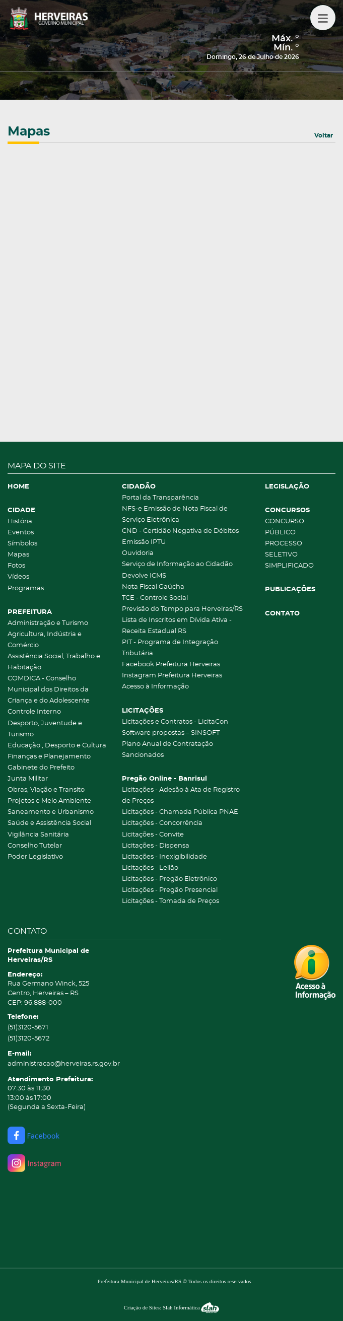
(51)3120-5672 (28, 1038)
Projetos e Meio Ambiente (49, 801)
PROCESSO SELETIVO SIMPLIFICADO (289, 554)
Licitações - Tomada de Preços (170, 901)
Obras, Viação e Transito (46, 790)
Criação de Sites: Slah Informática (172, 1307)
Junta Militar (28, 779)
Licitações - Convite (153, 834)
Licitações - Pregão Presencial (170, 890)
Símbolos (22, 543)
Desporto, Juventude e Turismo (45, 729)
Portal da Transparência (160, 498)
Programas (26, 588)
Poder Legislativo (35, 857)
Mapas (18, 554)
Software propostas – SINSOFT (171, 733)
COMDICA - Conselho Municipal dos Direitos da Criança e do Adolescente (49, 689)
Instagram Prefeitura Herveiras (172, 675)
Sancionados (143, 755)
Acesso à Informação (155, 686)
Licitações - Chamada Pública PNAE (180, 812)
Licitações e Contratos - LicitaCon (175, 722)
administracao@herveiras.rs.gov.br (64, 1064)
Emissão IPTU (144, 542)
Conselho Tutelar (35, 846)
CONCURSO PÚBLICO (284, 527)
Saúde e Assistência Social (49, 823)
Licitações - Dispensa (155, 846)
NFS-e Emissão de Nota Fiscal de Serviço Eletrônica (175, 514)
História (20, 521)
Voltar (323, 135)
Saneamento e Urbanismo (51, 812)
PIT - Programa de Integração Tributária (170, 648)
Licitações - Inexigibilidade (164, 857)
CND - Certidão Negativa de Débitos (180, 531)
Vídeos (18, 577)
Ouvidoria (138, 553)
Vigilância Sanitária (38, 834)
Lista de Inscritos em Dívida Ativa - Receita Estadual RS (177, 626)
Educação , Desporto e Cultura (57, 745)
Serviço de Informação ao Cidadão (177, 564)
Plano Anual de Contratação (167, 744)
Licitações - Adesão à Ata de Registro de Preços (181, 795)
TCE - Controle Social (155, 598)
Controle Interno (34, 712)
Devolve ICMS (144, 576)
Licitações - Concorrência (162, 823)
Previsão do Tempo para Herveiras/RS (182, 609)
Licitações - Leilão (150, 868)
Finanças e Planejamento (49, 756)
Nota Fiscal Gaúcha (153, 587)
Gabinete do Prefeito (41, 767)
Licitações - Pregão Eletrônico (169, 879)
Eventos (21, 532)
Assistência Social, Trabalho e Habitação (54, 662)
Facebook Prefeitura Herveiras (171, 664)
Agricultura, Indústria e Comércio (45, 640)
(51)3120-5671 (28, 1027)
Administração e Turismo (48, 623)
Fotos (16, 566)
